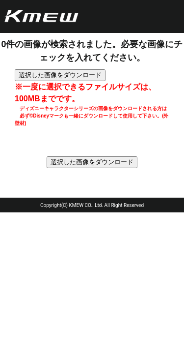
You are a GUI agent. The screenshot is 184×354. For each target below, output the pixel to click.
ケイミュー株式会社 (41, 17)
